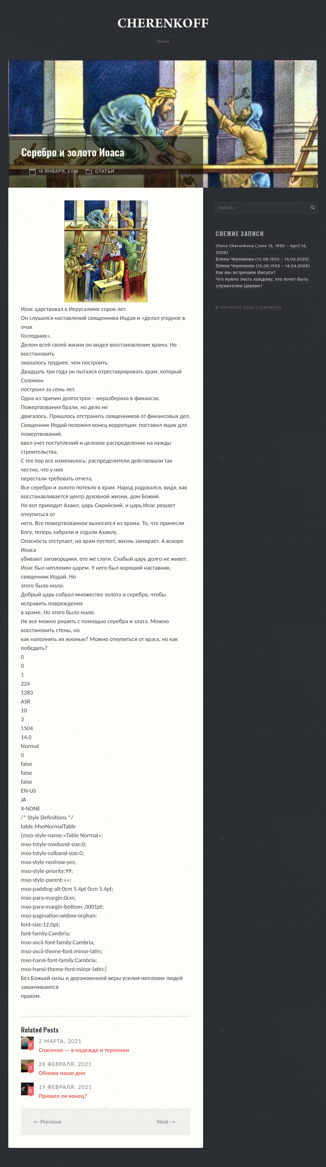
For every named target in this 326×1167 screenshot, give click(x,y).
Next (162, 1121)
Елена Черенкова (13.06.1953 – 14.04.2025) (262, 259)
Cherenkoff (269, 307)
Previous (51, 1121)
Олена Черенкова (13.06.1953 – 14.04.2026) (263, 266)
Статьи (105, 171)
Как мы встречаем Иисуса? (245, 272)
